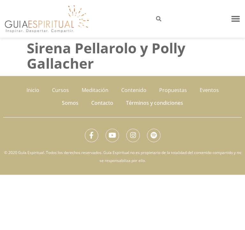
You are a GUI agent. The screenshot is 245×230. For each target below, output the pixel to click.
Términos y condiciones (154, 103)
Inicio (32, 90)
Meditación (95, 90)
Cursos (60, 90)
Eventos (209, 90)
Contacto (102, 103)
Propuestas (173, 90)
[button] (236, 19)
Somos (70, 103)
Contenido (133, 90)
